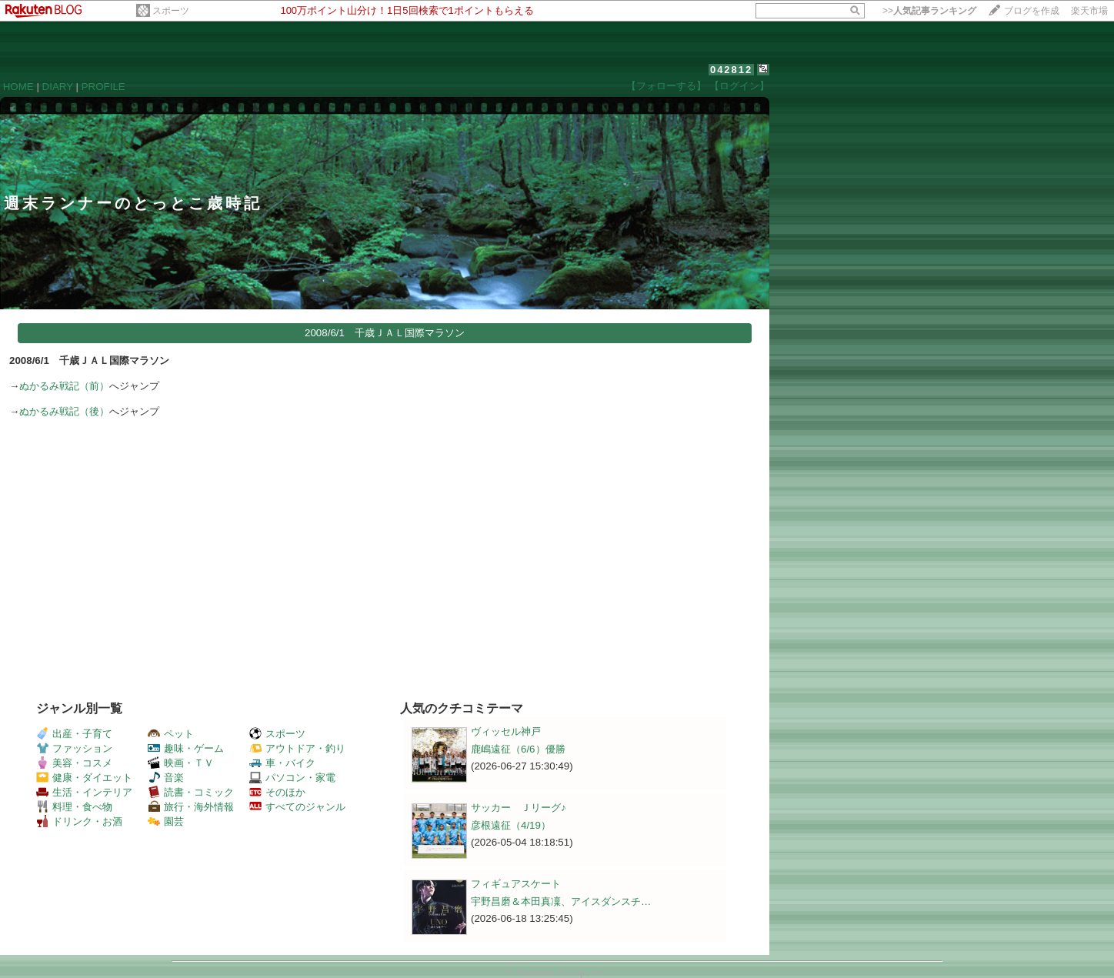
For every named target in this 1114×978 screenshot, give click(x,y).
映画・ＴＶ (181, 763)
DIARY (57, 86)
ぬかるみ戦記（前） (64, 386)
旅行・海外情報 (191, 807)
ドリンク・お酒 (79, 821)
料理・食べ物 (74, 807)
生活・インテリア (84, 792)
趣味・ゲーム (186, 748)
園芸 (166, 821)
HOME (18, 86)
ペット (171, 733)
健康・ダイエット (84, 777)
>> (929, 10)
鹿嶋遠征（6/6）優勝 (518, 749)
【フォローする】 (666, 86)
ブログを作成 (1031, 10)
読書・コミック (191, 792)
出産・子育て (74, 733)
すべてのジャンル (297, 807)
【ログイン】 (739, 86)
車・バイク (282, 763)
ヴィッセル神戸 (506, 731)
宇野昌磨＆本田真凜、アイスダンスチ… (561, 901)
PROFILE (103, 86)
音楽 (166, 777)
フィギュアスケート (516, 884)
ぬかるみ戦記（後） (64, 411)
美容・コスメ (74, 763)
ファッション (74, 748)
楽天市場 (1089, 10)
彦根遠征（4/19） (511, 825)
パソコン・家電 (292, 777)
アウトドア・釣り (297, 748)
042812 (731, 69)
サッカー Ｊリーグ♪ (518, 807)
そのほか (277, 792)
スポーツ (170, 10)
